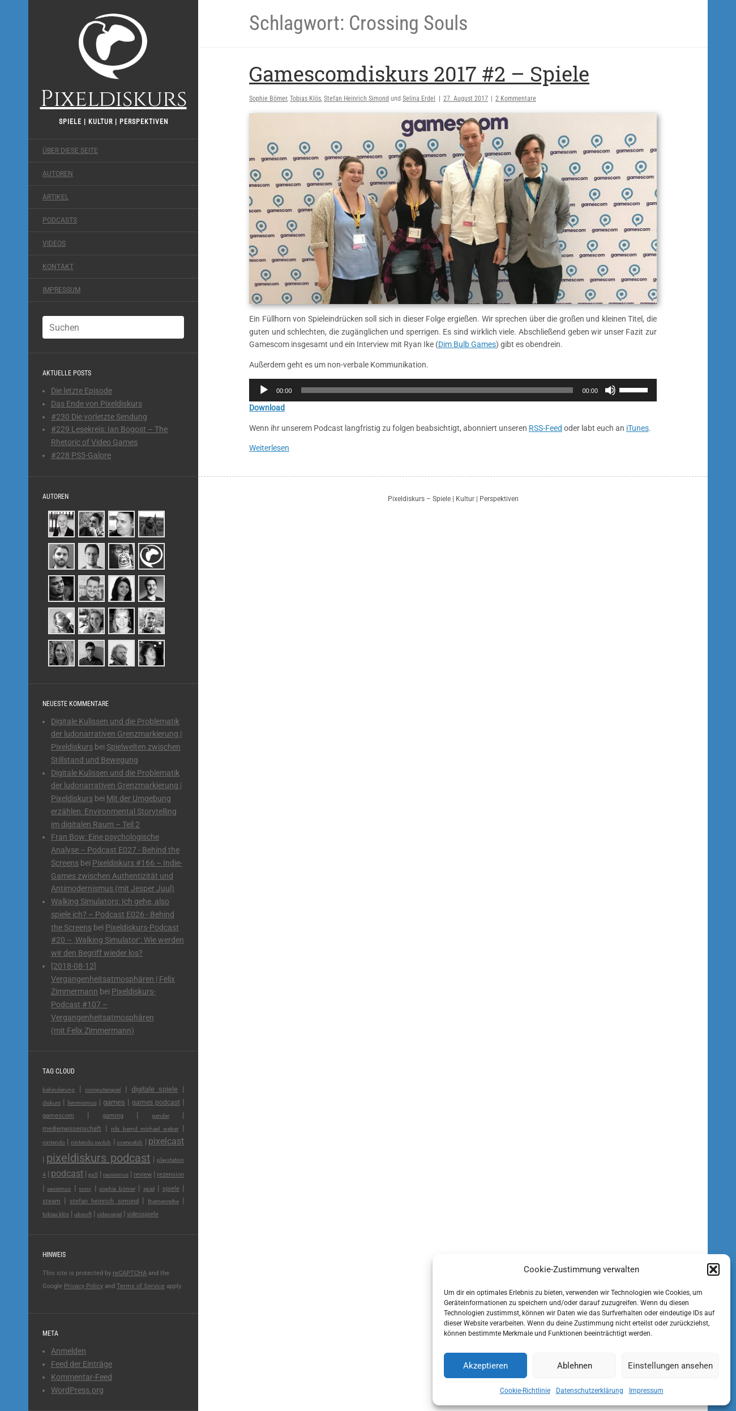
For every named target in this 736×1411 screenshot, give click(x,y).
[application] (453, 390)
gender (160, 1116)
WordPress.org (77, 1390)
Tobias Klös (55, 1214)
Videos (54, 243)
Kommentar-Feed (81, 1377)
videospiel (109, 1214)
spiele (170, 1188)
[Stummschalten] (610, 390)
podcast (67, 1174)
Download (267, 407)
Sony (85, 1188)
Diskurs (51, 1103)
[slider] (437, 390)
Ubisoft (83, 1214)
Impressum (646, 1391)
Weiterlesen (269, 447)
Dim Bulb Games (467, 344)
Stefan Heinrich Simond (104, 1201)
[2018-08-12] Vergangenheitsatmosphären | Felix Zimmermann (113, 979)
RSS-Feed (545, 428)
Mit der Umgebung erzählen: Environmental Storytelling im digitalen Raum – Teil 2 (114, 811)
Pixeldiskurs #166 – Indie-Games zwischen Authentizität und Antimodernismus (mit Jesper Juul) (116, 875)
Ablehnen (574, 1366)
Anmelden (68, 1351)
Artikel (55, 197)
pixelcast (166, 1141)
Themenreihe (163, 1201)
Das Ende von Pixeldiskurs (96, 403)
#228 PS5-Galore (81, 455)
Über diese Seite (70, 151)
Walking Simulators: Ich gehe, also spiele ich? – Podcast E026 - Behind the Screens (112, 914)
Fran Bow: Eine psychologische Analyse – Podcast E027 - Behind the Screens (115, 849)
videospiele (143, 1214)
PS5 (93, 1174)
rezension (170, 1174)
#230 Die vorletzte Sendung (99, 416)
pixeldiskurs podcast (98, 1158)
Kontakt (58, 267)
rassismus (116, 1174)
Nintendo (53, 1142)
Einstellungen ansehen (670, 1366)
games (114, 1102)
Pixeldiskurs (113, 60)
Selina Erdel (419, 98)
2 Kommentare (515, 98)
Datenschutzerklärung (589, 1391)
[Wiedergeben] (263, 390)
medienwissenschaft (71, 1128)
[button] (713, 1269)
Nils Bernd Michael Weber (145, 1128)
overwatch (130, 1142)
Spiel (149, 1188)
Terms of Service (141, 1286)
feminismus (82, 1102)
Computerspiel (103, 1089)
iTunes (637, 428)
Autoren (57, 174)
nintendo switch (91, 1142)
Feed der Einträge (81, 1364)
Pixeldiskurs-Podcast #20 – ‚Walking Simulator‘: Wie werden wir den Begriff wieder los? (117, 940)
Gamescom (58, 1115)
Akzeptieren (485, 1366)
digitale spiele (154, 1089)
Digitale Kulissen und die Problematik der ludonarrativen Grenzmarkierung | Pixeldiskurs (116, 734)
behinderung (58, 1090)
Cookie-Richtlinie (525, 1391)
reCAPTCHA (130, 1273)
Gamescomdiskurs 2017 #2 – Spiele (419, 73)
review (143, 1174)
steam (51, 1201)
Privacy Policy (83, 1286)
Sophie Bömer (117, 1188)
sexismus (59, 1189)
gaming (112, 1115)
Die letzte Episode (81, 390)
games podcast (156, 1102)
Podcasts (59, 220)
